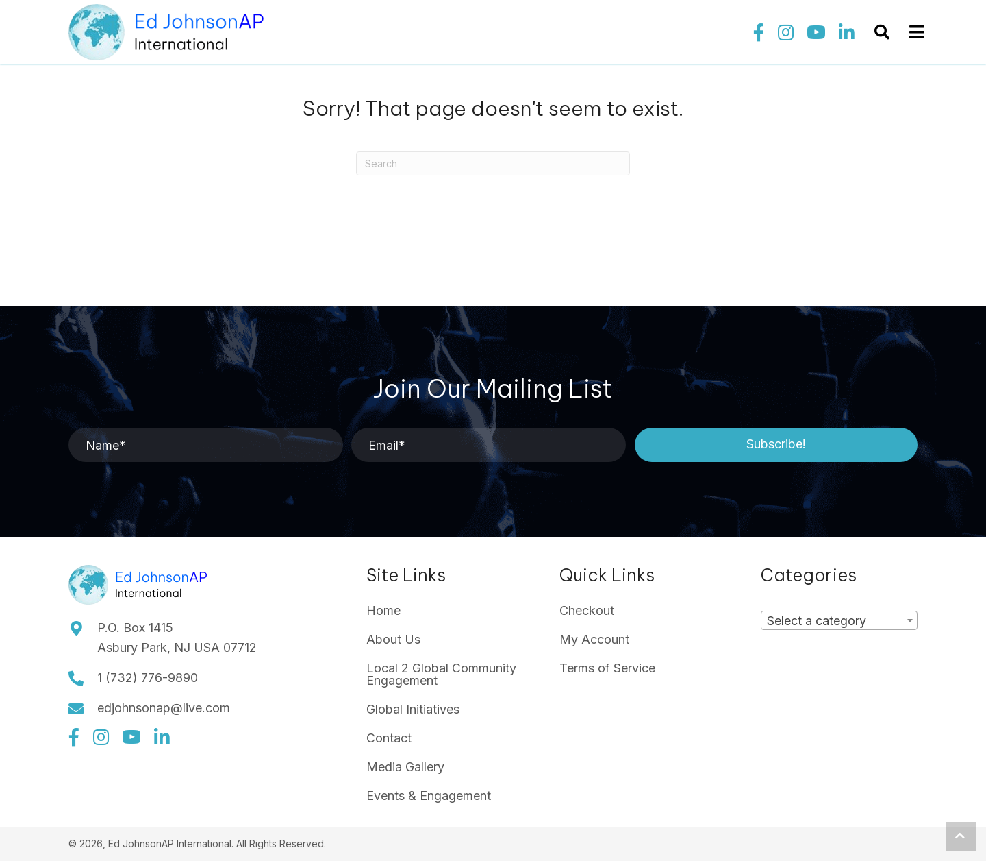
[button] (758, 34)
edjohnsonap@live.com (163, 708)
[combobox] (839, 620)
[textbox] (820, 620)
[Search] (493, 163)
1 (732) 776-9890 (147, 677)
